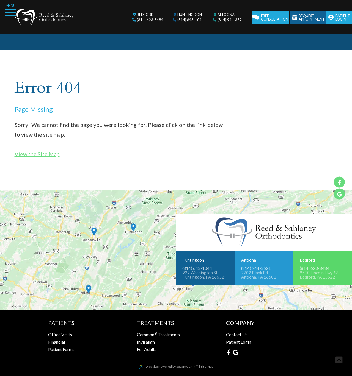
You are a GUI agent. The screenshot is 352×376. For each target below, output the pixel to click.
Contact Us (237, 334)
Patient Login (238, 342)
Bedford (307, 260)
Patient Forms (61, 349)
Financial (56, 342)
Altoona (248, 260)
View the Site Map (37, 154)
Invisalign (146, 342)
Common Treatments (158, 334)
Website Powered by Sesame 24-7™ (171, 366)
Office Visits (60, 334)
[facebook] (339, 182)
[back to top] (339, 360)
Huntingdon (193, 260)
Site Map (207, 366)
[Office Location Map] (133, 220)
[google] (339, 194)
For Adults (146, 349)
